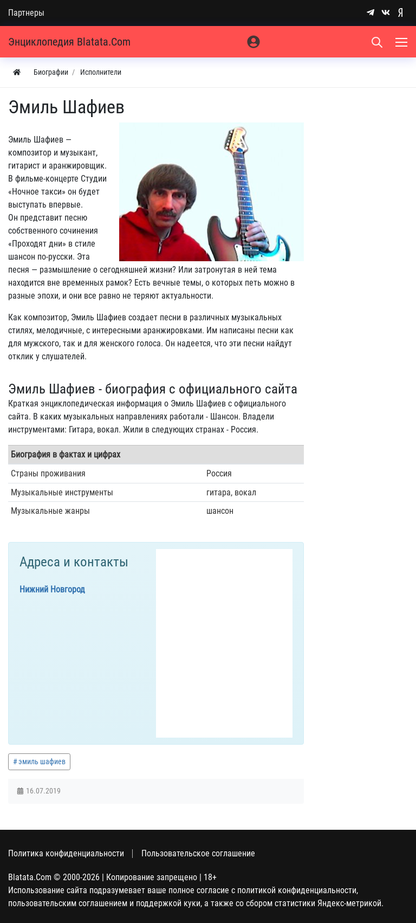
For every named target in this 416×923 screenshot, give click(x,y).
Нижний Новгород (52, 589)
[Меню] (402, 41)
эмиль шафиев (42, 761)
